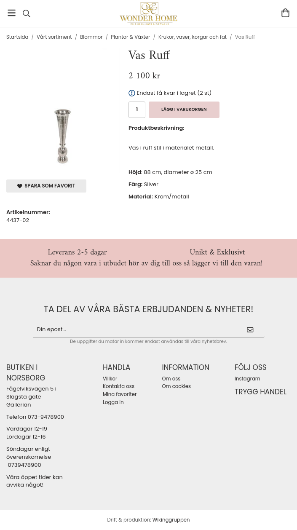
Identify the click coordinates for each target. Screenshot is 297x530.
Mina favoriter (119, 394)
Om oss (171, 378)
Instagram (247, 378)
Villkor (110, 378)
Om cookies (176, 386)
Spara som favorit (46, 185)
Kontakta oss (118, 386)
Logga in (113, 402)
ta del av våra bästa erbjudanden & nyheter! (149, 309)
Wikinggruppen (171, 520)
